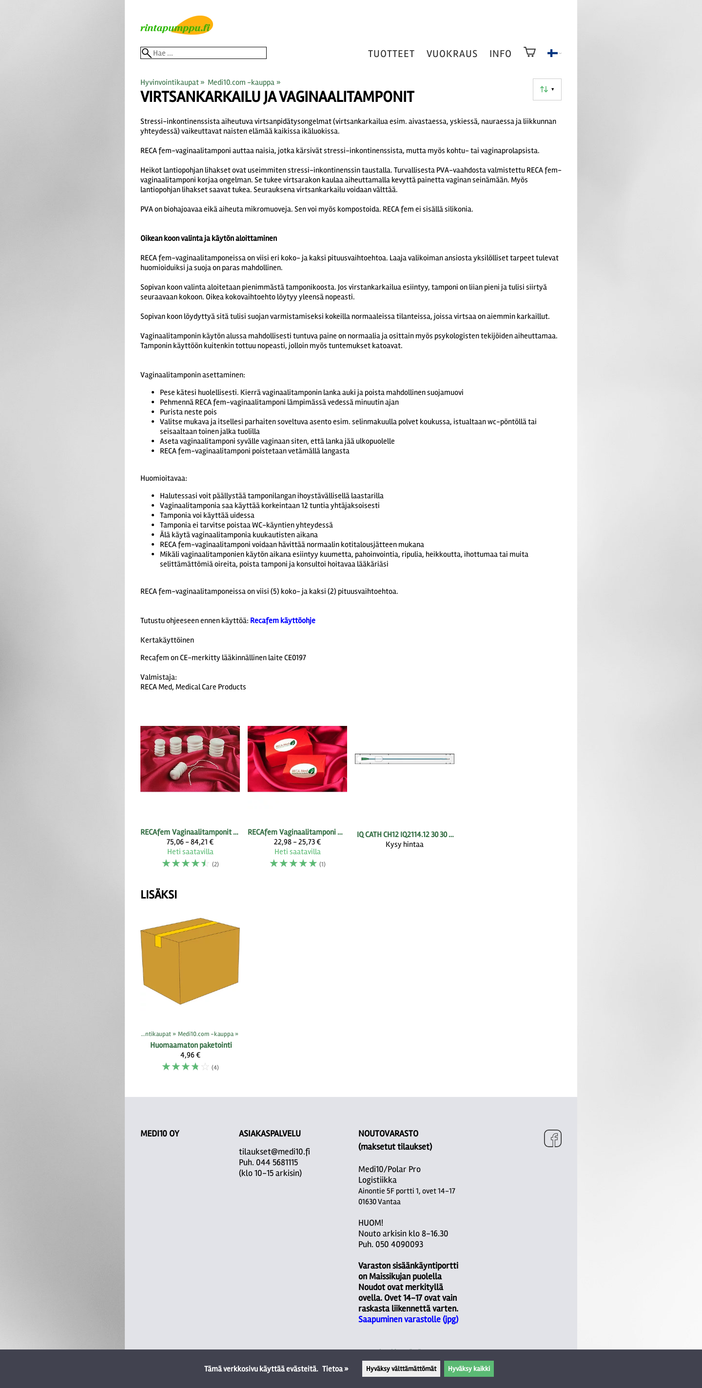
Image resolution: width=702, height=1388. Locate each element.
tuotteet (391, 54)
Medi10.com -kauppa (244, 82)
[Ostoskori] (530, 58)
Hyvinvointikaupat (172, 82)
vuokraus (452, 54)
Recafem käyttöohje (282, 621)
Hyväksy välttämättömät (401, 1369)
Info (500, 54)
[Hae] (203, 53)
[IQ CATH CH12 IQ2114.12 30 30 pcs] (404, 793)
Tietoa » (335, 1369)
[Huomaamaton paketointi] (190, 996)
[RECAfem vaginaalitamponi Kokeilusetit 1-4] (297, 793)
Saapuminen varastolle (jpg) (408, 1319)
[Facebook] (553, 1140)
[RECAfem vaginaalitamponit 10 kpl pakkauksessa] (190, 793)
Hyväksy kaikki (469, 1369)
